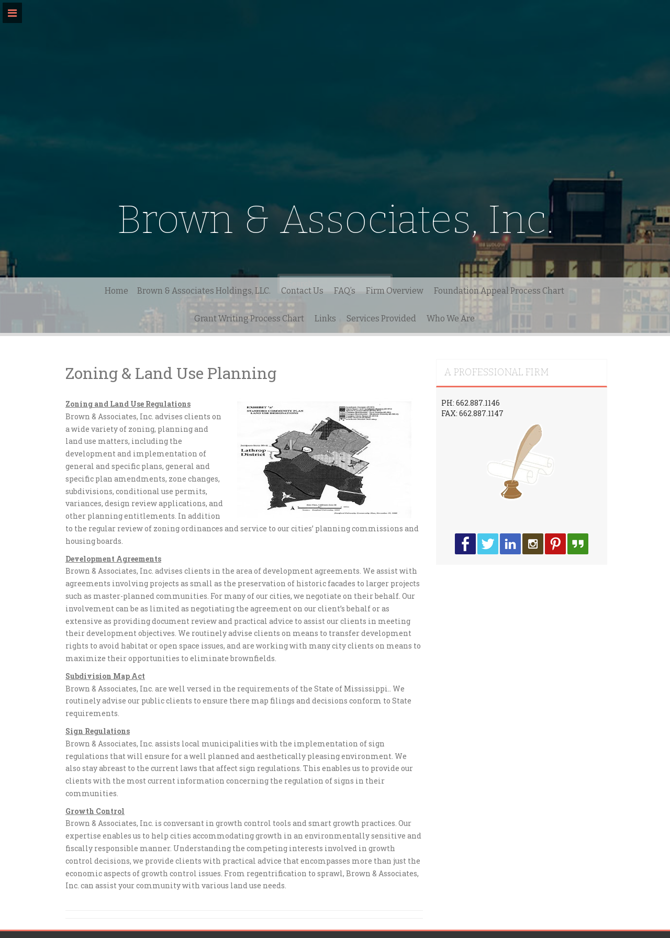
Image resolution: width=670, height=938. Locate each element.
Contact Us (302, 291)
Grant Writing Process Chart (249, 318)
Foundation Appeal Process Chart (499, 291)
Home (116, 291)
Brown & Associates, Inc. (335, 219)
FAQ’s (344, 291)
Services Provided (381, 318)
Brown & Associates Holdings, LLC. (204, 291)
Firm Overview (394, 291)
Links (325, 318)
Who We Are (451, 318)
